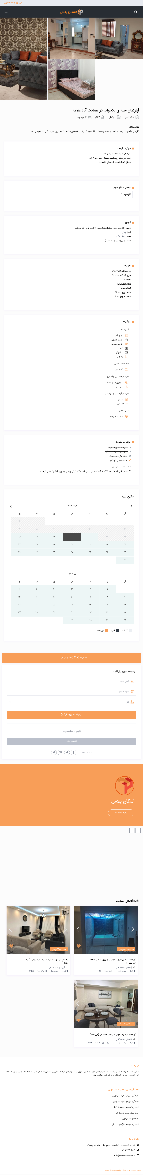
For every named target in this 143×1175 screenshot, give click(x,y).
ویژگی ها (128, 322)
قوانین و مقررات (125, 442)
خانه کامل (129, 117)
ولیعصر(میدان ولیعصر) (116, 1043)
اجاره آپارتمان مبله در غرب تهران (126, 1101)
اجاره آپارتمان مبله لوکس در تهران (125, 1124)
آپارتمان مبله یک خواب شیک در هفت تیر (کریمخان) (112, 1035)
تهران (124, 232)
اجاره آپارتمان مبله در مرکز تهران (126, 1113)
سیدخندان (54, 971)
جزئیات (129, 266)
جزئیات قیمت (125, 148)
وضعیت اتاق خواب (123, 187)
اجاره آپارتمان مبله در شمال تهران (125, 1096)
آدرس (129, 222)
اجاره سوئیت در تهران (130, 1118)
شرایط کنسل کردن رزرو (121, 467)
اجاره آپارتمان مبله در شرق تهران (126, 1107)
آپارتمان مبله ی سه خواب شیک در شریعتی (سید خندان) (47, 961)
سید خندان (121, 971)
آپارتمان (112, 117)
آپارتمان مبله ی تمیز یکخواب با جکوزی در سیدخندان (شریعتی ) (112, 961)
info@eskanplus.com (124, 1155)
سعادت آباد (120, 236)
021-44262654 (128, 1150)
